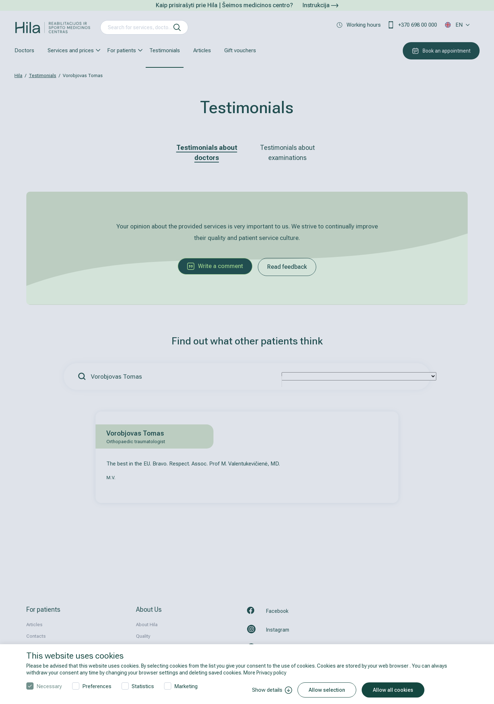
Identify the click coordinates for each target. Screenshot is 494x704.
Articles (202, 50)
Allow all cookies (393, 690)
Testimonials (164, 50)
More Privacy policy (264, 673)
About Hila (147, 624)
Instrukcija (320, 5)
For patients (121, 50)
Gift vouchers (240, 50)
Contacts (36, 636)
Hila (18, 75)
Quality (143, 636)
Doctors (24, 50)
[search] (177, 27)
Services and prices (71, 50)
